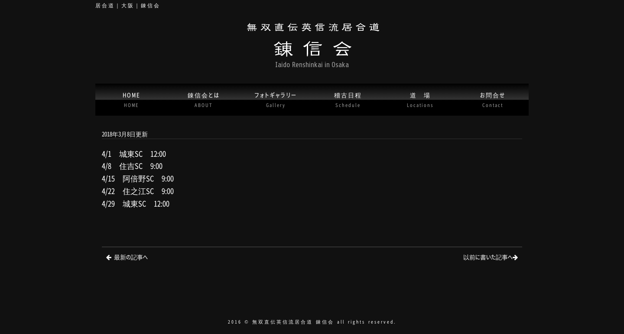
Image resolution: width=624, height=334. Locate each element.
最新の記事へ (131, 257)
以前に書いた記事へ (488, 257)
